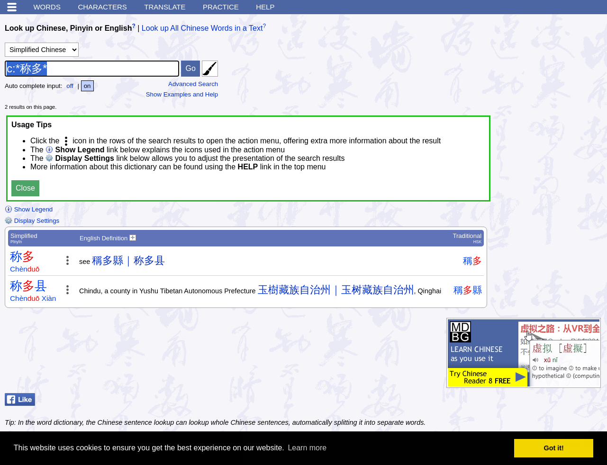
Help (265, 7)
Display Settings (32, 220)
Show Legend (29, 209)
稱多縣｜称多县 (128, 260)
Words (47, 7)
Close (25, 188)
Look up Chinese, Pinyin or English (68, 28)
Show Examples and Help (182, 94)
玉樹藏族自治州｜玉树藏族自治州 (336, 290)
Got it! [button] (554, 448)
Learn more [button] (307, 448)
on (87, 85)
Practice (221, 7)
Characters (102, 7)
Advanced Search (193, 84)
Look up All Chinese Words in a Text (202, 28)
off (69, 85)
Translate (164, 7)
